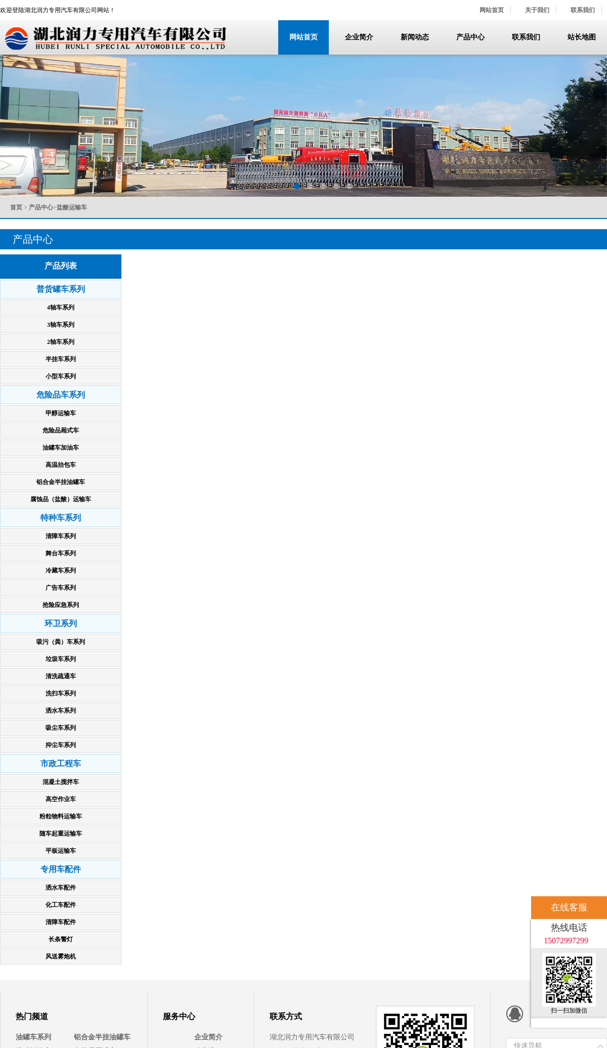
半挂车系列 (61, 359)
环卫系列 (61, 623)
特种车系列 (60, 517)
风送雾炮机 (61, 956)
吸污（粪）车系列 (60, 641)
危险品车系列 (60, 394)
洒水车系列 (61, 710)
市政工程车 (60, 763)
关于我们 (537, 10)
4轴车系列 (60, 307)
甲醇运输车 (61, 413)
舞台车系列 (61, 553)
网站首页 (492, 10)
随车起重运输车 (60, 833)
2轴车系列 (60, 341)
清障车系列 (61, 536)
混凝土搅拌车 (60, 781)
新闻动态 (415, 37)
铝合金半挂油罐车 (60, 482)
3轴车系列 (60, 324)
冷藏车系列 (61, 570)
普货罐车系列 (60, 289)
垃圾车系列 (61, 659)
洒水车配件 (61, 887)
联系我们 (583, 10)
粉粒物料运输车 (60, 816)
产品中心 (470, 37)
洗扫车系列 (61, 693)
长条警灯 (61, 939)
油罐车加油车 (60, 447)
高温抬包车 (61, 464)
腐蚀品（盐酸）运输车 (60, 499)
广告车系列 (61, 587)
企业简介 (359, 37)
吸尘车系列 (61, 727)
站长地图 (582, 37)
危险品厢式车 (60, 430)
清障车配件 (61, 922)
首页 (16, 207)
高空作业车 (61, 799)
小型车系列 (61, 376)
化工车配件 (61, 904)
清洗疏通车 (61, 676)
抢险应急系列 (60, 604)
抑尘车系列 (61, 745)
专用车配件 (60, 869)
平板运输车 (61, 850)
